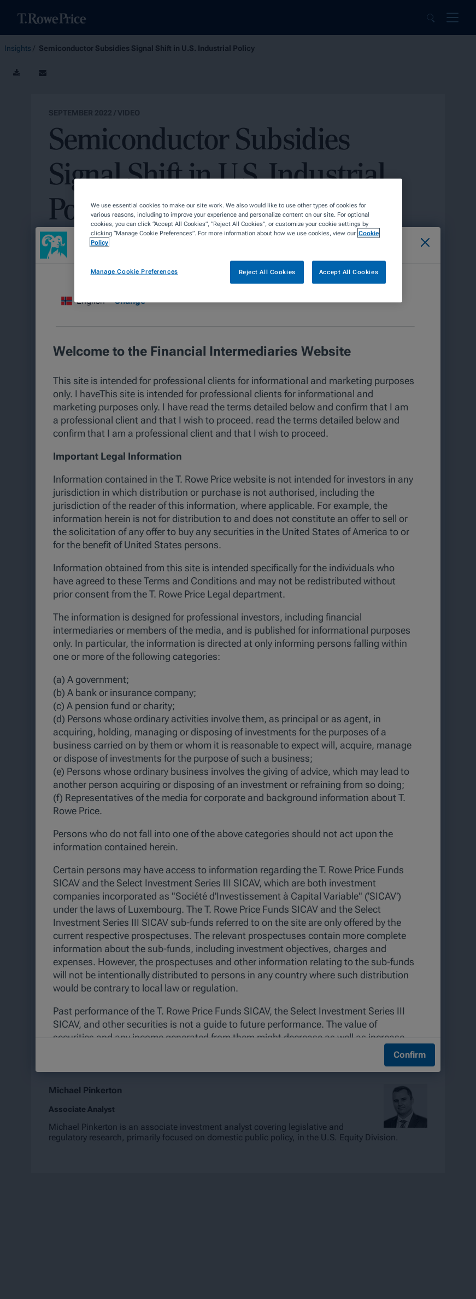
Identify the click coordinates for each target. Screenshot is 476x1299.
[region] (238, 241)
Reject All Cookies (267, 272)
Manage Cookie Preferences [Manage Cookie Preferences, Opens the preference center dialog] (134, 271)
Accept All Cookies (348, 272)
